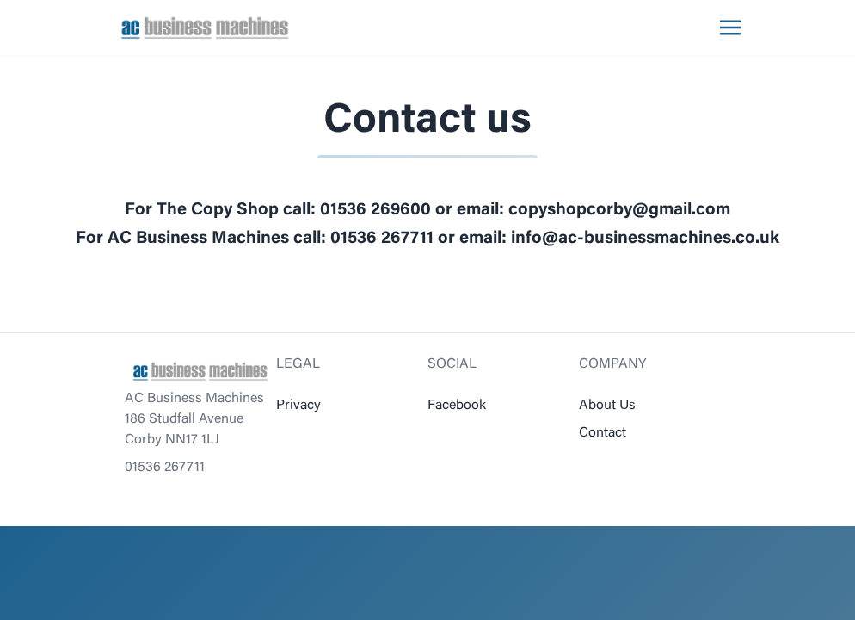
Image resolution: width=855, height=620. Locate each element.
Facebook (457, 405)
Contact (602, 433)
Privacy (298, 405)
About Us (607, 405)
